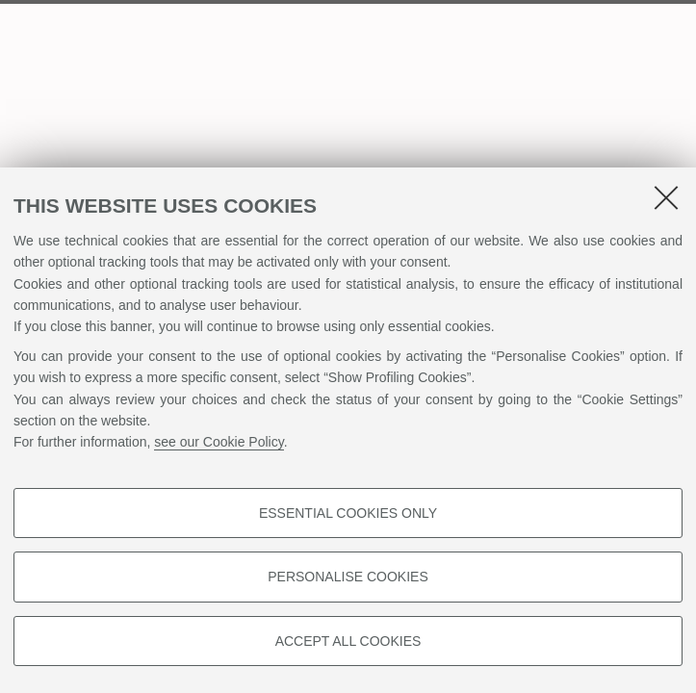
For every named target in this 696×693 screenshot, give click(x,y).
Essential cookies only (348, 513)
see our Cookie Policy (218, 441)
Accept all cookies (348, 641)
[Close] (666, 197)
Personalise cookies (348, 576)
